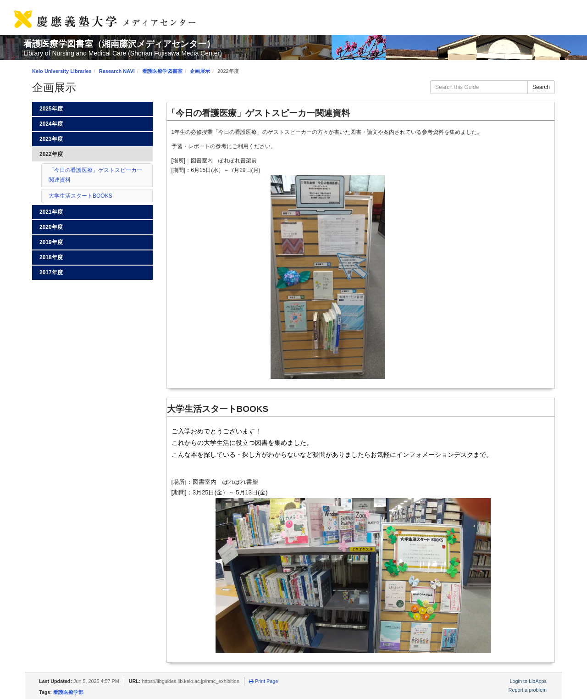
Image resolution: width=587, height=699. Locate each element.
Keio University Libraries (62, 71)
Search (541, 87)
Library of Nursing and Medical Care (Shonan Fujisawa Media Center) (122, 53)
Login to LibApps (528, 681)
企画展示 (200, 71)
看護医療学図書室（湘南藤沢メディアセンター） (119, 44)
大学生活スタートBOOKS (80, 196)
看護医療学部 (68, 692)
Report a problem (528, 690)
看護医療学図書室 (162, 71)
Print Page (263, 681)
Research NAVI (117, 71)
